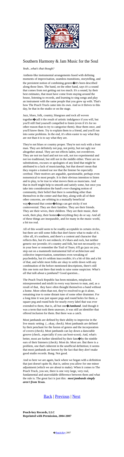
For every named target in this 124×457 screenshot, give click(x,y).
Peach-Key (60, 432)
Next (76, 396)
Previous (62, 396)
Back (48, 396)
